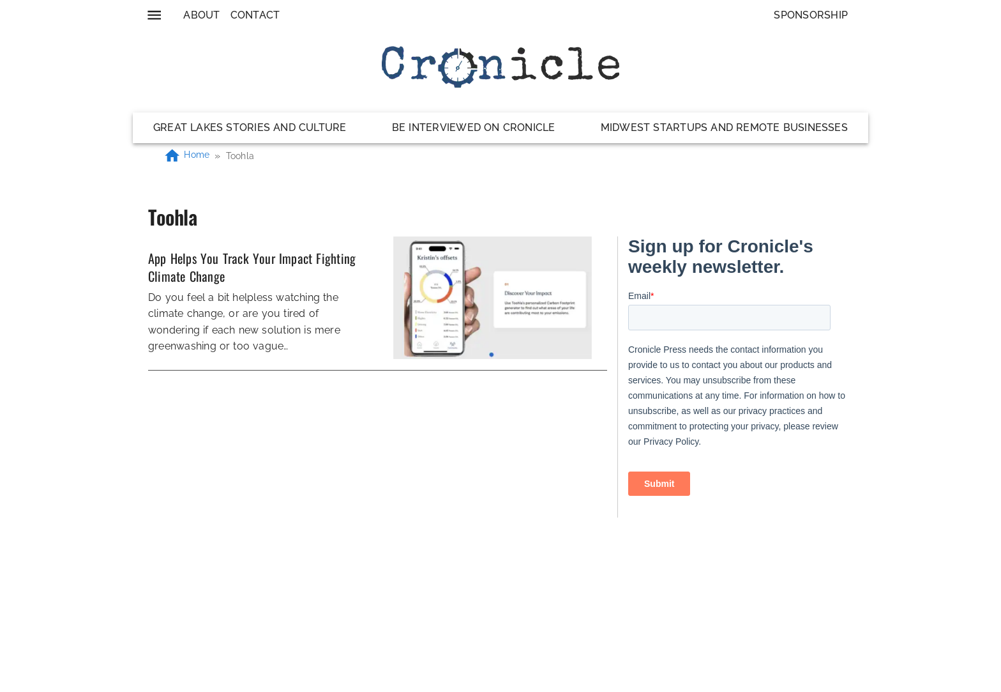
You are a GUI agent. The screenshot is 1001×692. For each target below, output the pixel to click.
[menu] (154, 15)
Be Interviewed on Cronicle (473, 127)
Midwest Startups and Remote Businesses (724, 127)
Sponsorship (811, 15)
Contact (255, 15)
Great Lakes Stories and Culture (250, 127)
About (201, 15)
